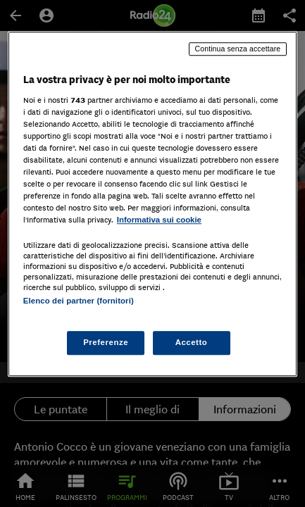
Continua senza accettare (238, 48)
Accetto (191, 342)
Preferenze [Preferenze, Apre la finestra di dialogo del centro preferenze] (105, 342)
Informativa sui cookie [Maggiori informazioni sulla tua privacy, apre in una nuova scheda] (159, 219)
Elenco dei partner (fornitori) (78, 301)
